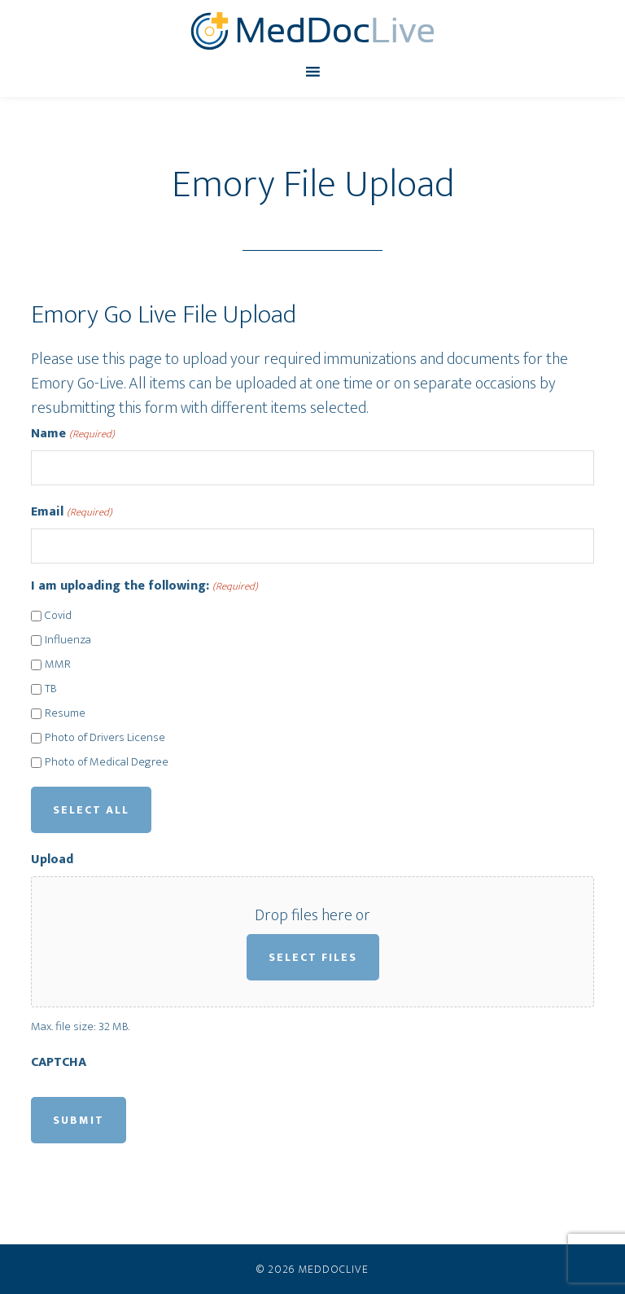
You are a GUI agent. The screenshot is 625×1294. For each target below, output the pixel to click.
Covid (58, 616)
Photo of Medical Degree (106, 762)
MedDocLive (312, 31)
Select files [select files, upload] (313, 957)
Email (71, 512)
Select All (91, 810)
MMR (58, 665)
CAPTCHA (58, 1062)
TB (51, 689)
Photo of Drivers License (105, 738)
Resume (65, 713)
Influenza (68, 640)
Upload (52, 860)
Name (72, 434)
